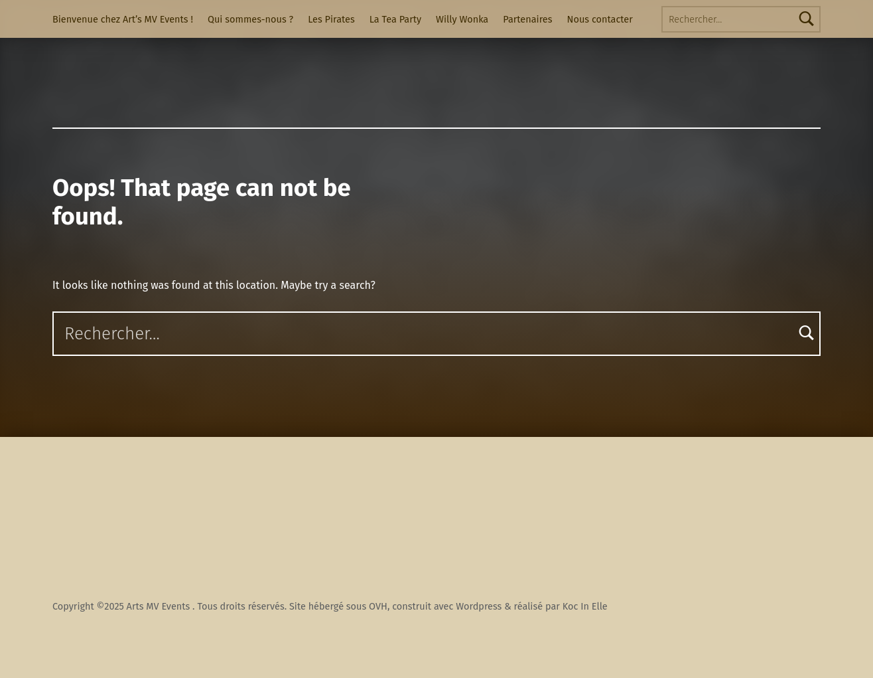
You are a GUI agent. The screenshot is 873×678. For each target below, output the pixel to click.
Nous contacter (600, 19)
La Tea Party (395, 19)
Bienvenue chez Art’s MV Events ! (122, 19)
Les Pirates (331, 19)
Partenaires (527, 19)
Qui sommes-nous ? (250, 19)
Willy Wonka (462, 19)
